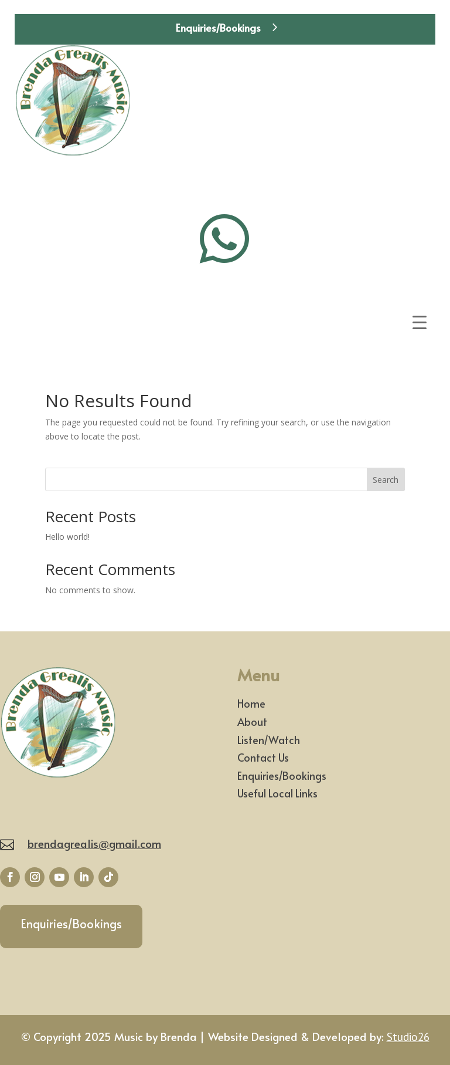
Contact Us (263, 757)
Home (251, 703)
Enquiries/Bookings (218, 28)
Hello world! (67, 536)
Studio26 (408, 1037)
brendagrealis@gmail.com (94, 843)
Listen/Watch (268, 739)
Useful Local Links (277, 793)
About (252, 721)
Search (385, 479)
